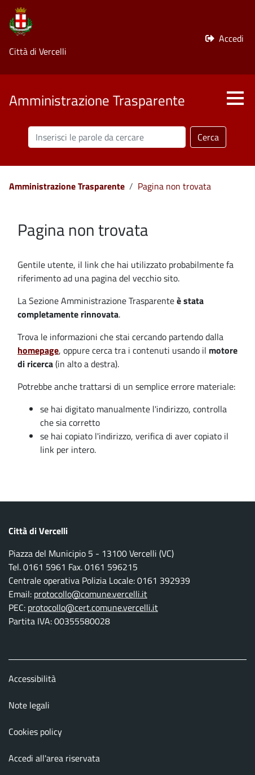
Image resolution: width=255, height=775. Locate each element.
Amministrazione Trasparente (67, 186)
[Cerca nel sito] (107, 137)
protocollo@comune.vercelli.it (90, 594)
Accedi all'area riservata (54, 758)
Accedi (231, 38)
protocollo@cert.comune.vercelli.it (93, 607)
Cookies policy (35, 731)
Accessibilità (32, 678)
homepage (38, 350)
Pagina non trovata (174, 186)
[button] (235, 98)
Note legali (29, 705)
